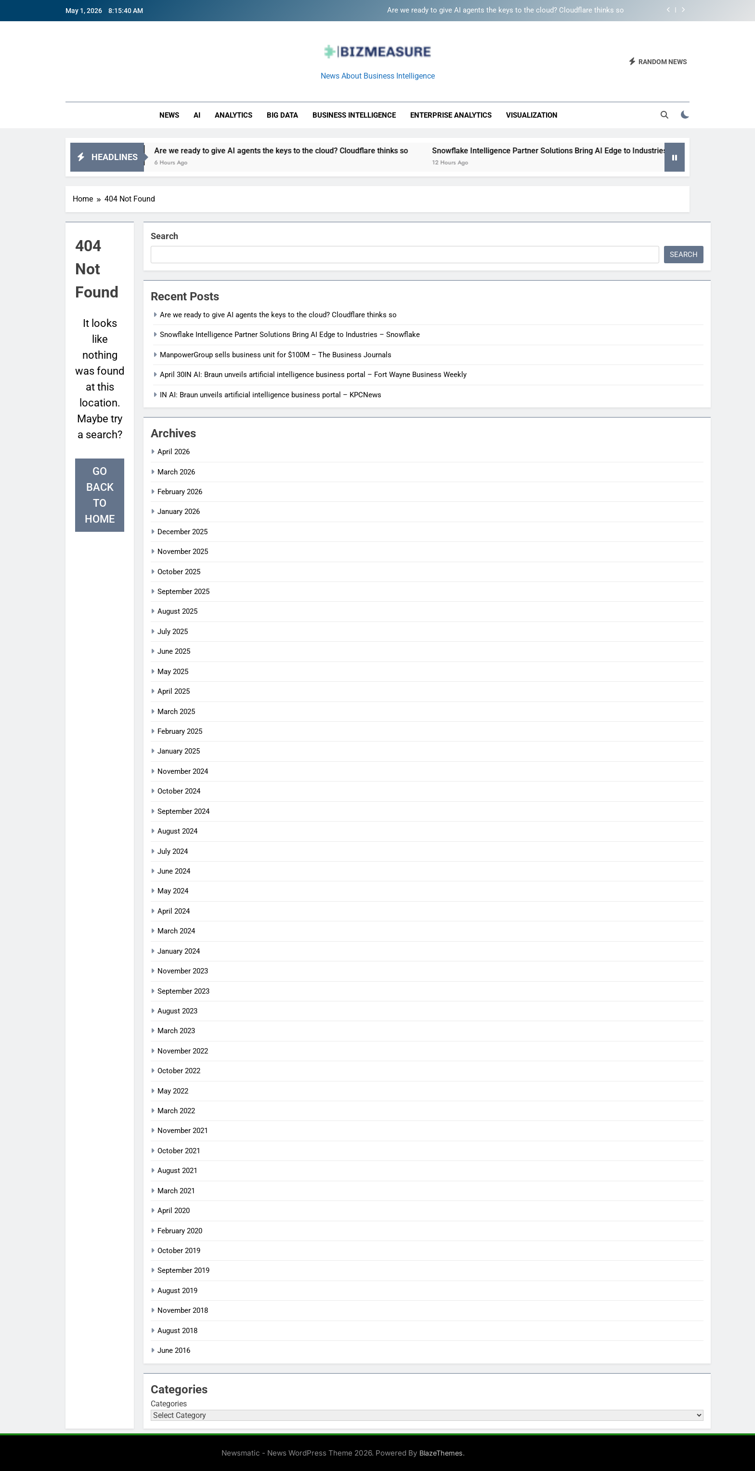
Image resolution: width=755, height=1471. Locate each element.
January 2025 (178, 751)
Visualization (532, 115)
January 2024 (178, 951)
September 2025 (183, 591)
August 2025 (177, 611)
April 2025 (173, 691)
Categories (169, 1403)
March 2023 (176, 1030)
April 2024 (173, 911)
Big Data (282, 115)
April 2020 (173, 1210)
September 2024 (183, 811)
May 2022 (172, 1091)
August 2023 (177, 1011)
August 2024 (177, 831)
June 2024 (173, 871)
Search (164, 236)
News (169, 115)
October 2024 (178, 791)
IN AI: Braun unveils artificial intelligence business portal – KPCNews (270, 395)
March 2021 (176, 1191)
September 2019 (183, 1270)
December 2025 (182, 531)
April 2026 (173, 451)
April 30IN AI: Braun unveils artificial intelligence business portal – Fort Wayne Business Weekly (313, 374)
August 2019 (177, 1290)
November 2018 (182, 1310)
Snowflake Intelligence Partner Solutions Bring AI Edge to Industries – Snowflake (593, 150)
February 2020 (179, 1231)
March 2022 (176, 1111)
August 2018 (177, 1330)
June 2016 (173, 1350)
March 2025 (176, 711)
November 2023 (182, 971)
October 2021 (178, 1151)
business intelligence (354, 115)
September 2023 (183, 991)
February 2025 (179, 731)
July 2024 (172, 851)
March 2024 (176, 931)
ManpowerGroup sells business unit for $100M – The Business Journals (275, 355)
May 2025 (172, 671)
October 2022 (178, 1070)
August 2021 (177, 1170)
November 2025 (182, 551)
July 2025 (172, 631)
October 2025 (178, 571)
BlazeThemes (441, 1453)
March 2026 (176, 472)
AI (197, 115)
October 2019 (178, 1250)
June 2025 (173, 651)
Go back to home (100, 495)
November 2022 (182, 1051)
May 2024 (172, 891)
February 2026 (179, 491)
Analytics (233, 115)
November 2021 (182, 1130)
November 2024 (182, 771)
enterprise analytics (451, 115)
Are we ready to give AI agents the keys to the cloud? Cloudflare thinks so (505, 10)
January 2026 (178, 511)
